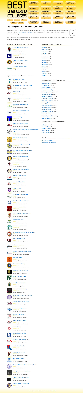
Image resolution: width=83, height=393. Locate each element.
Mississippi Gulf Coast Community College (22, 150)
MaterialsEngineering (58, 12)
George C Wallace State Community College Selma (24, 364)
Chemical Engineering (47, 92)
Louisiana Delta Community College (21, 301)
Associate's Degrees (46, 126)
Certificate (10, 19)
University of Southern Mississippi (20, 156)
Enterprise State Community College (21, 377)
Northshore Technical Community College (22, 85)
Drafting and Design (46, 118)
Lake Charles (45, 64)
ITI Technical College (17, 117)
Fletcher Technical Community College (21, 98)
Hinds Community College (19, 238)
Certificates (44, 124)
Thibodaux (44, 75)
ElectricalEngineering (46, 17)
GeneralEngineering (33, 3)
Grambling (44, 56)
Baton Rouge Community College (20, 123)
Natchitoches (44, 68)
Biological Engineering (47, 94)
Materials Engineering (46, 102)
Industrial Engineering (46, 103)
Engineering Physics (46, 113)
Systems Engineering (46, 109)
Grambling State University (19, 352)
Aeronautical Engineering (47, 111)
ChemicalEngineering (46, 7)
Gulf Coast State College (18, 358)
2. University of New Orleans (19, 54)
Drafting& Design (70, 21)
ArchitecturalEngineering (33, 12)
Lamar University (17, 326)
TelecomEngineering (58, 3)
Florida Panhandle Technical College (21, 383)
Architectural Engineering (47, 98)
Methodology (53, 390)
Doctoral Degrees (46, 132)
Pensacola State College (18, 219)
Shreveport (44, 73)
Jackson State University (18, 244)
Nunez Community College (19, 79)
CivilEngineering (46, 3)
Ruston (43, 69)
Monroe (43, 66)
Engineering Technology (47, 115)
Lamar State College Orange (19, 282)
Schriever (44, 71)
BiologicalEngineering (58, 7)
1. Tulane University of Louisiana (20, 47)
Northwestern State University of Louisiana (22, 295)
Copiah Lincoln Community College (21, 200)
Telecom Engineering (46, 87)
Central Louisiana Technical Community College (24, 232)
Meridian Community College (19, 276)
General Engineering (46, 83)
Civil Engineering (45, 85)
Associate (17, 19)
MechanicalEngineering (33, 17)
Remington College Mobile (19, 181)
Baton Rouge (45, 49)
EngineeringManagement (58, 21)
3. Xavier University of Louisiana (20, 60)
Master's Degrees (46, 130)
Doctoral (21, 22)
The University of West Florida (20, 226)
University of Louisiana (18, 162)
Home (43, 390)
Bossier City (44, 51)
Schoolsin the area (73, 33)
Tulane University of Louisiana (25, 32)
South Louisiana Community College (21, 169)
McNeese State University (19, 263)
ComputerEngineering (70, 3)
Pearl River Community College (20, 137)
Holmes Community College (19, 320)
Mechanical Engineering (47, 105)
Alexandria (44, 47)
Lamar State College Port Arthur (20, 308)
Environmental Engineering (48, 90)
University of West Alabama (19, 314)
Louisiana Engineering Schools (49, 142)
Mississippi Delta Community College (21, 371)
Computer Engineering (47, 89)
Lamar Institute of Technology (19, 333)
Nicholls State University (18, 91)
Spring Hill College (17, 188)
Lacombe (44, 60)
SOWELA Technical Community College (22, 251)
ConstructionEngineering (45, 12)
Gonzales (44, 55)
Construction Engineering (47, 100)
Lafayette (44, 62)
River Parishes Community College (21, 110)
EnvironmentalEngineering (33, 7)
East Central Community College (20, 270)
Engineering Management (47, 116)
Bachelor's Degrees (46, 128)
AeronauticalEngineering (70, 17)
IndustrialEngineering (70, 12)
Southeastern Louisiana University (20, 104)
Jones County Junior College (19, 207)
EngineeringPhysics (33, 21)
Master (13, 22)
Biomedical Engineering (47, 96)
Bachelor (24, 19)
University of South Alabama (19, 175)
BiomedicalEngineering (70, 7)
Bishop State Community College (20, 194)
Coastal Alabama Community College (21, 213)
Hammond (44, 58)
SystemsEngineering (58, 17)
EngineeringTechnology (46, 21)
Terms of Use (47, 390)
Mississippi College (17, 257)
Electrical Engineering (46, 107)
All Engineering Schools (47, 140)
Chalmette (44, 53)
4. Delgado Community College (20, 66)
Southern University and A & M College (21, 144)
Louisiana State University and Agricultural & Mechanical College (25, 130)
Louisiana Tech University (18, 345)
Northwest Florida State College (20, 289)
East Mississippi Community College (21, 339)
